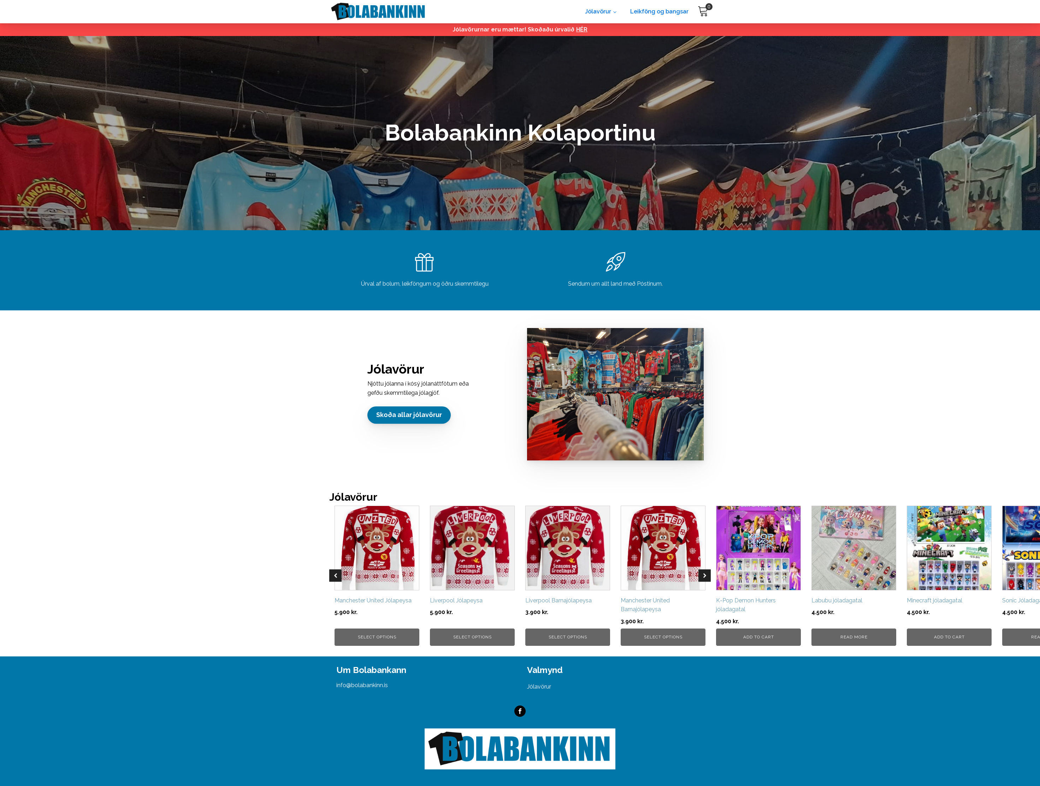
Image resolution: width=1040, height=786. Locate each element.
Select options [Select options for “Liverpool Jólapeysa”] (472, 637)
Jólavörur (598, 11)
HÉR (581, 29)
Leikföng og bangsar (659, 11)
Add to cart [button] (758, 637)
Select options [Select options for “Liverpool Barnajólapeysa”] (568, 637)
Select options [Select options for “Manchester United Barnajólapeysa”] (663, 637)
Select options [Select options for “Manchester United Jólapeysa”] (377, 637)
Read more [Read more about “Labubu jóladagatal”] (854, 637)
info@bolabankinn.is (362, 685)
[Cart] (703, 11)
